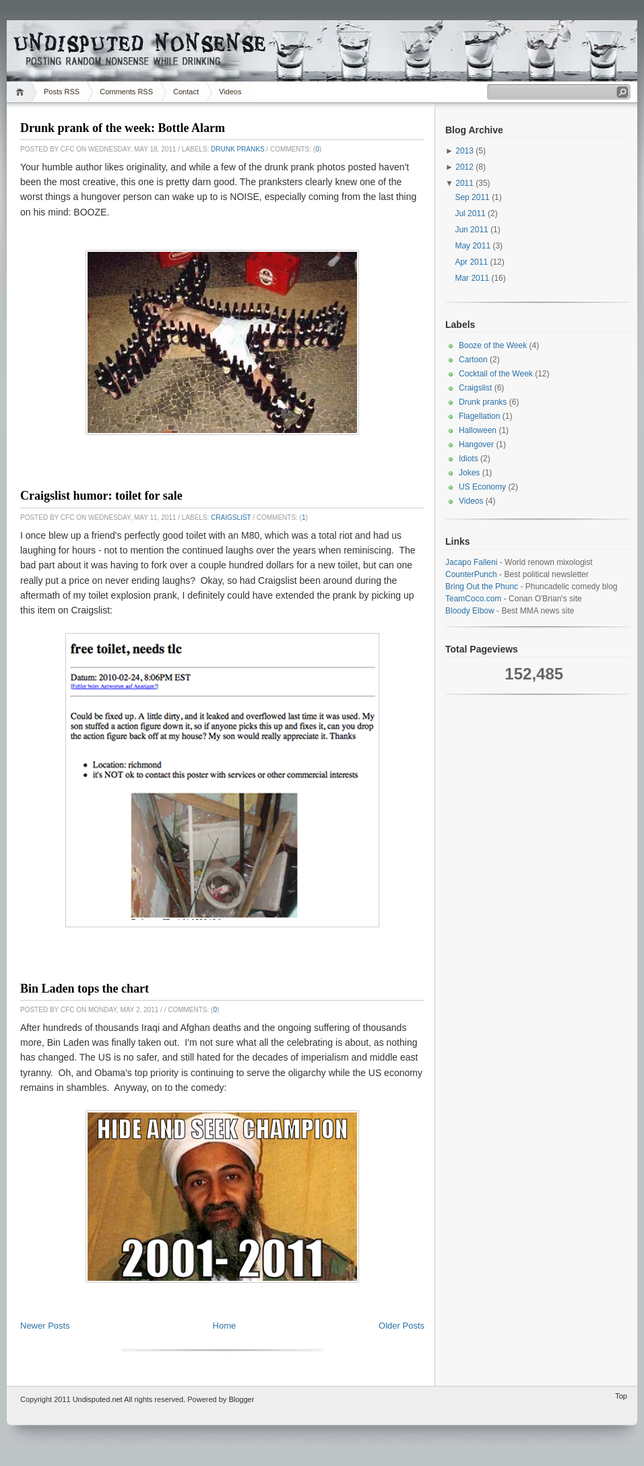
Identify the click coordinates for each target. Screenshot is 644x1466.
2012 (464, 167)
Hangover (476, 444)
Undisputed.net (98, 1399)
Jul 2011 (470, 213)
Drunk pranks (237, 149)
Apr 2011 (471, 262)
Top (621, 1396)
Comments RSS (126, 92)
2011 (464, 183)
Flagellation (479, 416)
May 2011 (472, 246)
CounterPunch (471, 574)
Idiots (468, 458)
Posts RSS (61, 92)
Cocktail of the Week (496, 373)
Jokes (469, 472)
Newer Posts (45, 1326)
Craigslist (231, 517)
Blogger (241, 1399)
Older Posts (401, 1326)
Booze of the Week (493, 345)
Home (22, 91)
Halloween (477, 430)
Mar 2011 (472, 278)
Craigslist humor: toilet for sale (101, 495)
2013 (464, 151)
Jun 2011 (471, 229)
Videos (230, 92)
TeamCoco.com (473, 598)
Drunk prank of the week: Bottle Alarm (122, 128)
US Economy (482, 487)
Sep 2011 (472, 197)
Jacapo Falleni (471, 562)
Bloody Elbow (469, 610)
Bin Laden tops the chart (84, 988)
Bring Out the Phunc (481, 586)
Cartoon (473, 359)
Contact (186, 92)
